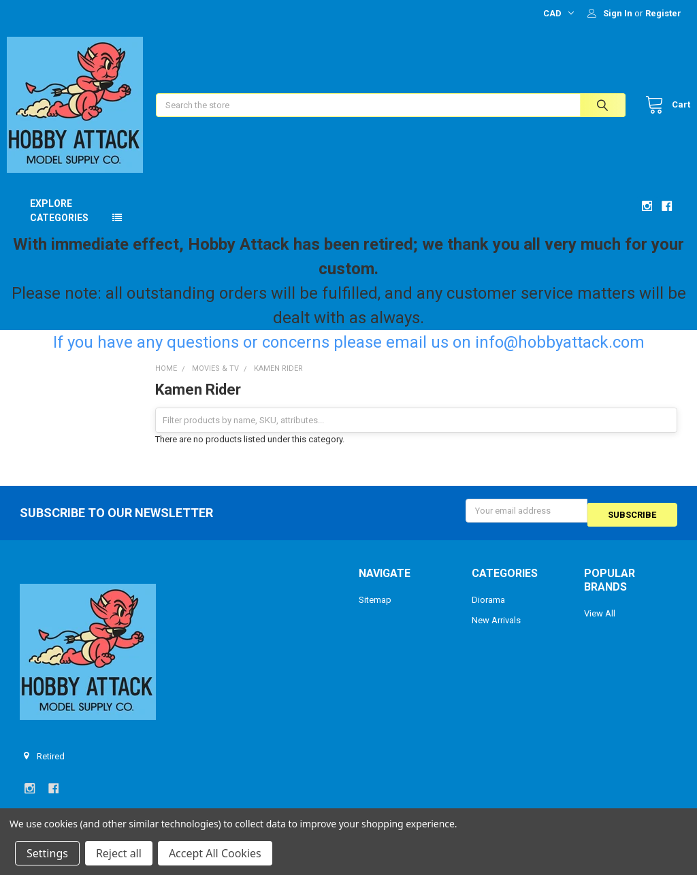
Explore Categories (59, 224)
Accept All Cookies (215, 853)
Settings (47, 853)
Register (663, 13)
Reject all (119, 853)
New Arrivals (496, 630)
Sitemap (375, 609)
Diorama (488, 609)
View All (599, 623)
